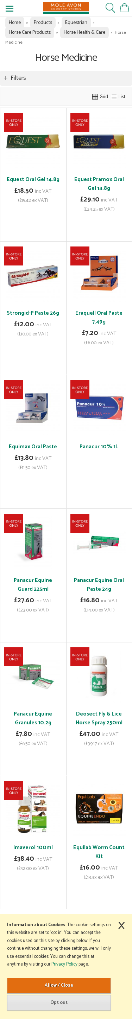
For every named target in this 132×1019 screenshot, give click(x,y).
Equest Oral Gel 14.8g (33, 179)
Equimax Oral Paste (33, 446)
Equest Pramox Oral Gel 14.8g (99, 184)
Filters (18, 78)
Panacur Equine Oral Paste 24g (99, 585)
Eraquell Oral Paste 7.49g (98, 317)
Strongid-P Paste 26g (33, 313)
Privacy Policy (64, 964)
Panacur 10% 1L (99, 446)
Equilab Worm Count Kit (99, 852)
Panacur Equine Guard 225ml (33, 585)
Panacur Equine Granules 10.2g (33, 718)
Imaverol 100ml (33, 847)
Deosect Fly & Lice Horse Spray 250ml (99, 718)
